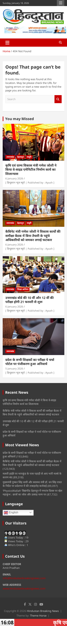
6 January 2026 (14, 178)
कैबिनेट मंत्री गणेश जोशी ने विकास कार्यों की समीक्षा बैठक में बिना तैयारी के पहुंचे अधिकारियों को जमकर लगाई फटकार (32, 235)
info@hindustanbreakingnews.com (24, 578)
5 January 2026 (14, 368)
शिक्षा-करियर (22, 289)
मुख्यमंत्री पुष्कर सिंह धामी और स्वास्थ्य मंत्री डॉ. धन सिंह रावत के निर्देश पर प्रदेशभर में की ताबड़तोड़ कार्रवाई (32, 484)
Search (58, 99)
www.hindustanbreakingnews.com (24, 588)
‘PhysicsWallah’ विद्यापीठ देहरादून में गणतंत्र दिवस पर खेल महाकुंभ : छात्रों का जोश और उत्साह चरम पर (32, 492)
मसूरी (29, 156)
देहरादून (20, 156)
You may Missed (19, 118)
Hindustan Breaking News (43, 611)
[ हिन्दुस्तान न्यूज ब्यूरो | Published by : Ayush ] (29, 182)
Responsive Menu (60, 3)
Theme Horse (38, 615)
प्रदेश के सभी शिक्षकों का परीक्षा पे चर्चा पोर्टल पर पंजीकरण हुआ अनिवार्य (29, 362)
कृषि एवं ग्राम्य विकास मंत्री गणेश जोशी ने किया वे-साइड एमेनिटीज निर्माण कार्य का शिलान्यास (30, 169)
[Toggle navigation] (7, 42)
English (11, 513)
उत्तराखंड (10, 156)
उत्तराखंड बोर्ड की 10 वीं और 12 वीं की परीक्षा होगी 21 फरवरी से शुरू (29, 300)
